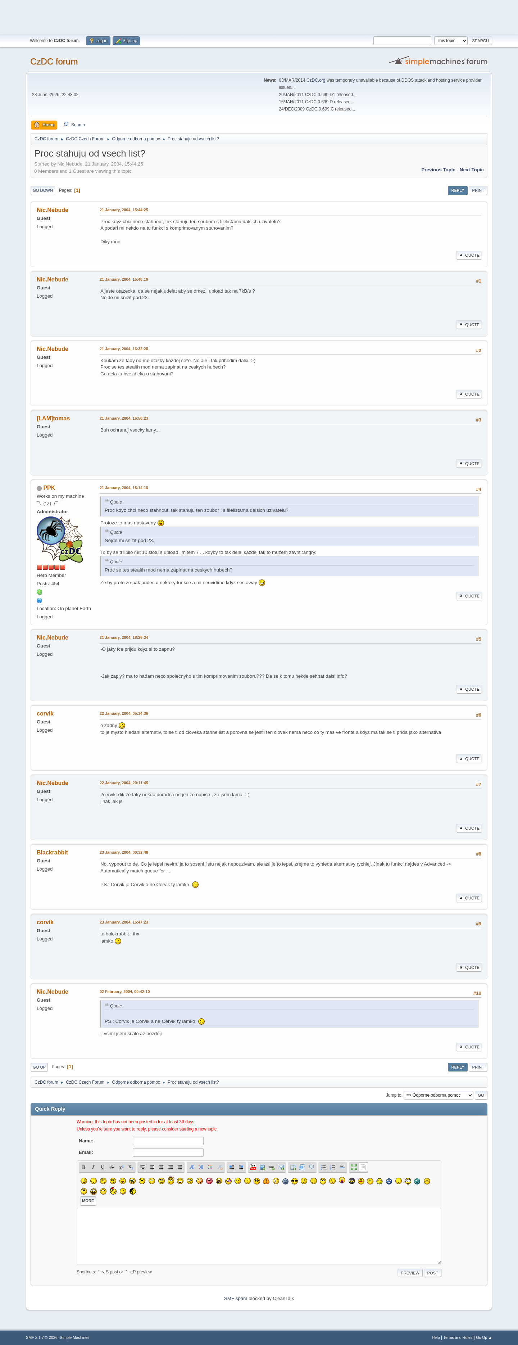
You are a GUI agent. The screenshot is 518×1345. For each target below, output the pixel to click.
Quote (469, 255)
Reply (457, 190)
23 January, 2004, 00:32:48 (124, 852)
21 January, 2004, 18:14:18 (124, 488)
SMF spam (235, 1298)
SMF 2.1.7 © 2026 (42, 1337)
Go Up (39, 1067)
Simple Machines (74, 1337)
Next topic (472, 169)
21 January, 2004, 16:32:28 (124, 349)
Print (478, 190)
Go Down (43, 190)
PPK (49, 488)
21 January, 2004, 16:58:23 (124, 418)
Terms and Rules (458, 1337)
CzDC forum (54, 61)
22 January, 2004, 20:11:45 (124, 783)
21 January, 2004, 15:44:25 (124, 210)
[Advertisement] (259, 16)
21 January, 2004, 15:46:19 (124, 279)
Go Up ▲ (484, 1337)
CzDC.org (316, 80)
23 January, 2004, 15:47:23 (124, 922)
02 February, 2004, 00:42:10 (125, 991)
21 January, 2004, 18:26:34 (124, 637)
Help (436, 1337)
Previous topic (438, 169)
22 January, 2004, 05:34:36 (124, 713)
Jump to (393, 1095)
